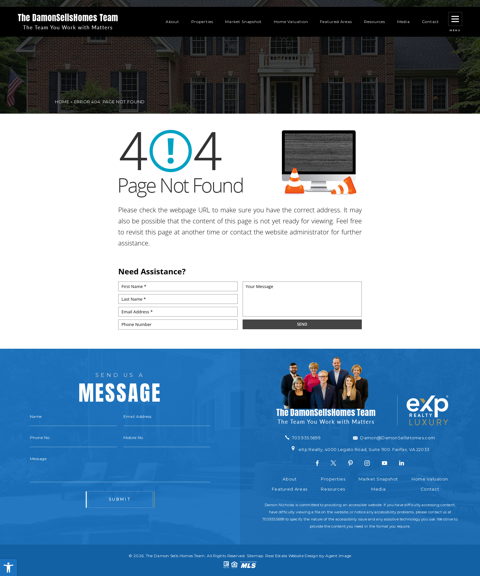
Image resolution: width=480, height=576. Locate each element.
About (172, 14)
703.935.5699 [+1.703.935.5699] (273, 519)
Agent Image (338, 555)
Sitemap (255, 555)
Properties (202, 14)
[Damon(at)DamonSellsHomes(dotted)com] (394, 438)
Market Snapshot (243, 14)
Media (403, 14)
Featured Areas (336, 14)
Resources (374, 14)
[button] (8, 567)
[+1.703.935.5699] (303, 437)
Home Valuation (291, 14)
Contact (430, 14)
